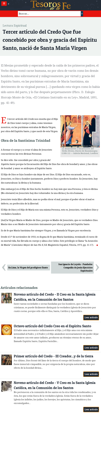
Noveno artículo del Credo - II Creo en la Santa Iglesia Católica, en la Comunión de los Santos (54, 297)
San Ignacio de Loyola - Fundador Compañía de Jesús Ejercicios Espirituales (75, 267)
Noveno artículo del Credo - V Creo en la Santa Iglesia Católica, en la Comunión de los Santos (54, 385)
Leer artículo (91, 317)
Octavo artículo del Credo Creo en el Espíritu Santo (52, 326)
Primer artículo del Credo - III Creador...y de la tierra (53, 356)
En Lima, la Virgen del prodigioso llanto (28, 267)
